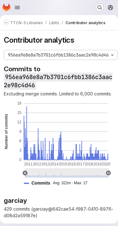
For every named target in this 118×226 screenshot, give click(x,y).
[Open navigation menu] (17, 8)
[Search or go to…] (100, 7)
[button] (58, 183)
